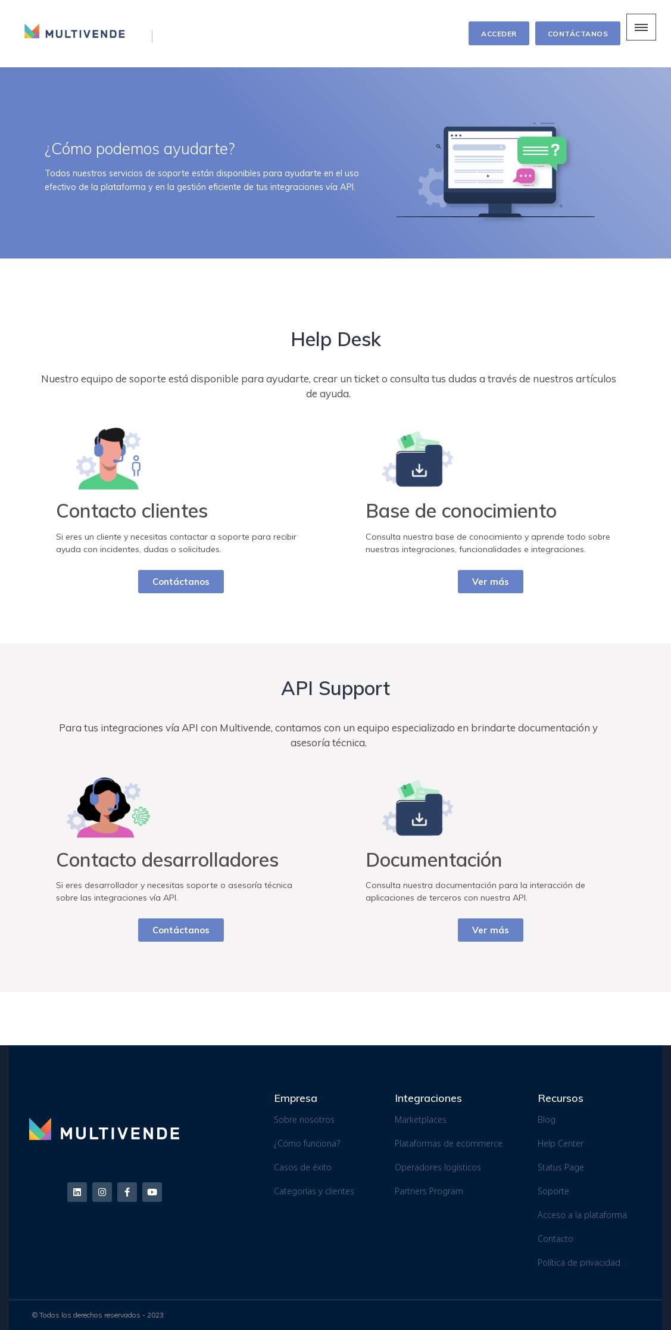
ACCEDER (499, 33)
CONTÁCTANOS (578, 33)
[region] (335, 162)
